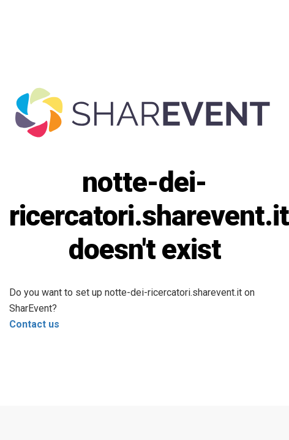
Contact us (34, 324)
